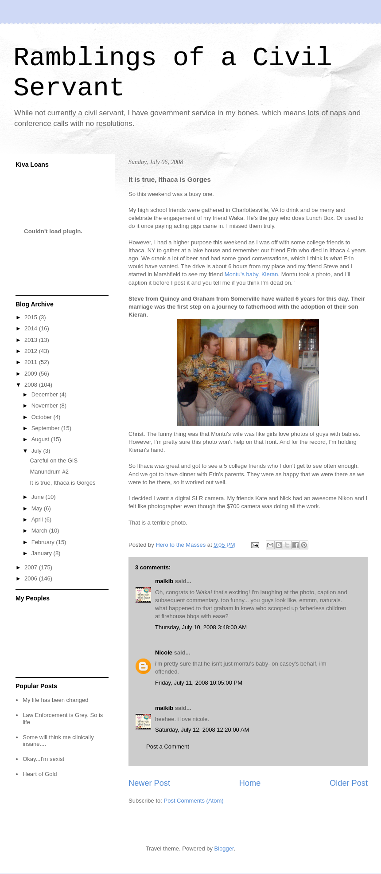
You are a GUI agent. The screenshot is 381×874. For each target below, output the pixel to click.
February (43, 542)
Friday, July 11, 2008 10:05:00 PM (198, 682)
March (40, 530)
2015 (31, 317)
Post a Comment (167, 746)
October (42, 417)
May (37, 508)
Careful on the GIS (54, 460)
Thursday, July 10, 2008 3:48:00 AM (201, 627)
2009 (31, 373)
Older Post (349, 783)
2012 (31, 351)
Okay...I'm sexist (43, 759)
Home (250, 783)
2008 (31, 384)
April (38, 519)
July (37, 450)
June (38, 497)
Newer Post (149, 783)
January (42, 553)
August (41, 439)
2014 (31, 328)
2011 (31, 362)
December (45, 394)
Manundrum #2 (49, 471)
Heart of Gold (40, 774)
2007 (31, 567)
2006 (31, 578)
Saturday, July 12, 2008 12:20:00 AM (202, 729)
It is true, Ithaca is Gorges (62, 482)
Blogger (224, 848)
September (46, 428)
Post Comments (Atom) (194, 800)
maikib (164, 581)
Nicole (163, 652)
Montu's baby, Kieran (251, 274)
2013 (31, 340)
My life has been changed (55, 700)
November (45, 405)
